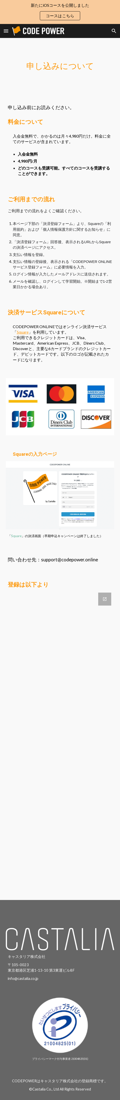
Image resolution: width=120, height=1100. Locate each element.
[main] (60, 66)
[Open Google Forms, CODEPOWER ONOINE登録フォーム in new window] (104, 599)
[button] (6, 31)
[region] (60, 12)
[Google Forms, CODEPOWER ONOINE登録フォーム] (60, 743)
